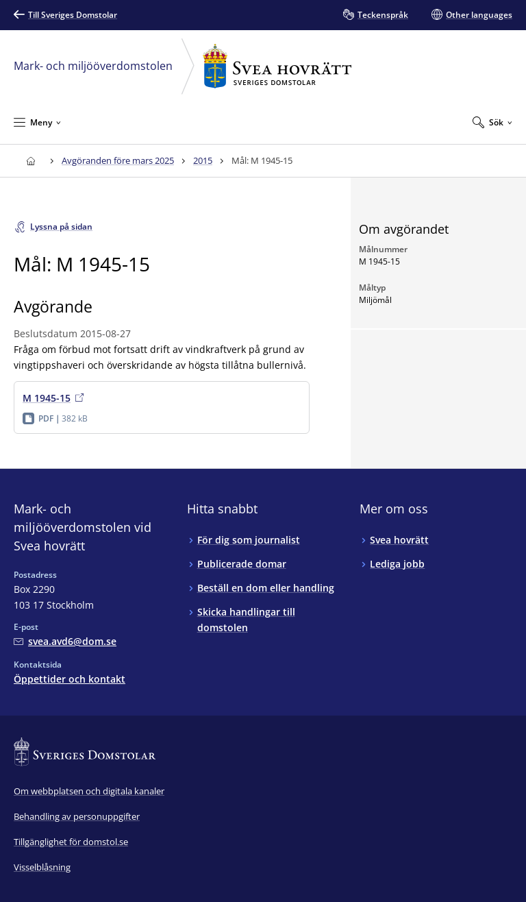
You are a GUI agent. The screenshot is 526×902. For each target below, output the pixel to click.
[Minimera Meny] (37, 122)
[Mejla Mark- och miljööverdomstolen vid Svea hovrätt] (65, 641)
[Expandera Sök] (492, 122)
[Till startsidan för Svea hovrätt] (30, 161)
